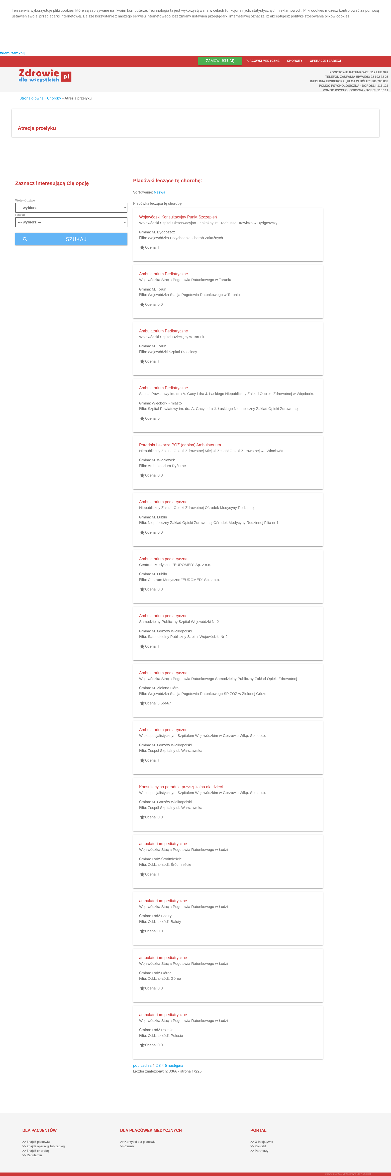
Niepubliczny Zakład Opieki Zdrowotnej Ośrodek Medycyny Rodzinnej (197, 507)
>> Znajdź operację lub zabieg (43, 1146)
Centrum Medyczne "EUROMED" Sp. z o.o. (175, 565)
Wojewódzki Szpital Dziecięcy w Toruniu (172, 337)
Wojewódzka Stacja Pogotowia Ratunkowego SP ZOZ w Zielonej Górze (207, 693)
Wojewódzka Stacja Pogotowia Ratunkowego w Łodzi (183, 849)
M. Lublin (159, 517)
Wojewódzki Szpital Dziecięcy (172, 352)
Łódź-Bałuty (162, 916)
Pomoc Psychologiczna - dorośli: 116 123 (353, 86)
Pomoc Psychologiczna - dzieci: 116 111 (355, 90)
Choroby (294, 61)
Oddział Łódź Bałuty (164, 921)
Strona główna (31, 98)
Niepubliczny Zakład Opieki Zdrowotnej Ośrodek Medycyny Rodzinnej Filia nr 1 (213, 522)
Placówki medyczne (263, 61)
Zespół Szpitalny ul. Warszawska (175, 750)
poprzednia (142, 1065)
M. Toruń (159, 289)
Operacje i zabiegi (325, 61)
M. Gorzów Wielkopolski (172, 631)
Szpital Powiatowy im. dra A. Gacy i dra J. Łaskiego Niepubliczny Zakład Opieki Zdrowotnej (223, 408)
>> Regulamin (32, 1155)
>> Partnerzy (259, 1151)
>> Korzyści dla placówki (138, 1142)
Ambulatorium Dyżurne (167, 466)
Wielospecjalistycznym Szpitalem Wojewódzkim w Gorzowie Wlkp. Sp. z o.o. (202, 735)
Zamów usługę (220, 61)
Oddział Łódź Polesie (165, 1035)
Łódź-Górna (162, 973)
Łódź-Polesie (163, 1030)
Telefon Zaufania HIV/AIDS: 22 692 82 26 (356, 77)
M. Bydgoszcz (163, 232)
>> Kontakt (258, 1146)
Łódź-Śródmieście (167, 859)
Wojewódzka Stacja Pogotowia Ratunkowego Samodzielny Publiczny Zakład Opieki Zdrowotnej (218, 679)
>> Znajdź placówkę (36, 1142)
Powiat (20, 215)
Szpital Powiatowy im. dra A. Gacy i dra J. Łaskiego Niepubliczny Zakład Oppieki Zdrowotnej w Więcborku (226, 394)
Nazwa (159, 192)
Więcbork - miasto (167, 403)
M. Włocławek (163, 460)
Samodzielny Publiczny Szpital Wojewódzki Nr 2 (179, 621)
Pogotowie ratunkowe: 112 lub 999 (358, 72)
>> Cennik (127, 1146)
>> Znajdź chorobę (35, 1151)
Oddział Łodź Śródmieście (169, 864)
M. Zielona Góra (165, 688)
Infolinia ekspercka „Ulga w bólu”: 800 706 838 (349, 81)
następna (175, 1065)
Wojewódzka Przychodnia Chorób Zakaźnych (185, 238)
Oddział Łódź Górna (164, 978)
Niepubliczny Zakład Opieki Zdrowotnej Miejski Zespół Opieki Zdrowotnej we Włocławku (212, 451)
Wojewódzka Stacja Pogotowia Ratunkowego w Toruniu (185, 280)
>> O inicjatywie (261, 1142)
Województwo (25, 200)
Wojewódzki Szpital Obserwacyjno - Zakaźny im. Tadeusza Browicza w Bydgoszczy (208, 223)
